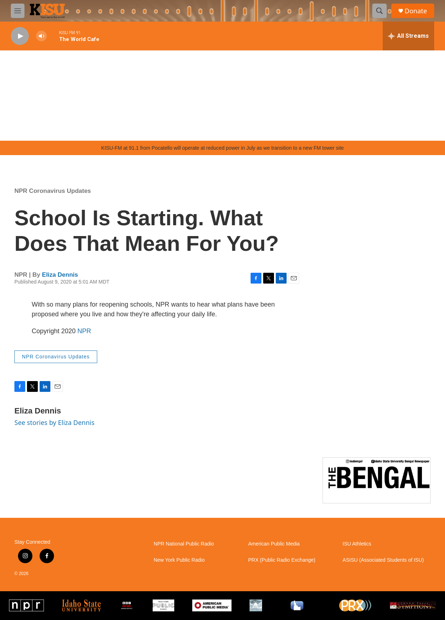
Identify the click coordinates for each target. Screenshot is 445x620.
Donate (416, 11)
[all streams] (408, 36)
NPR (84, 331)
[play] (20, 36)
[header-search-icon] (379, 11)
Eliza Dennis (60, 274)
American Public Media (274, 544)
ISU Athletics (357, 544)
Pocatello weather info (115, 130)
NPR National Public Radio (184, 544)
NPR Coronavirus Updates (52, 190)
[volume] (41, 36)
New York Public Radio (179, 560)
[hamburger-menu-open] (17, 11)
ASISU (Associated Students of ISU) (383, 560)
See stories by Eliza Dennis (54, 422)
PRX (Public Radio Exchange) (281, 560)
